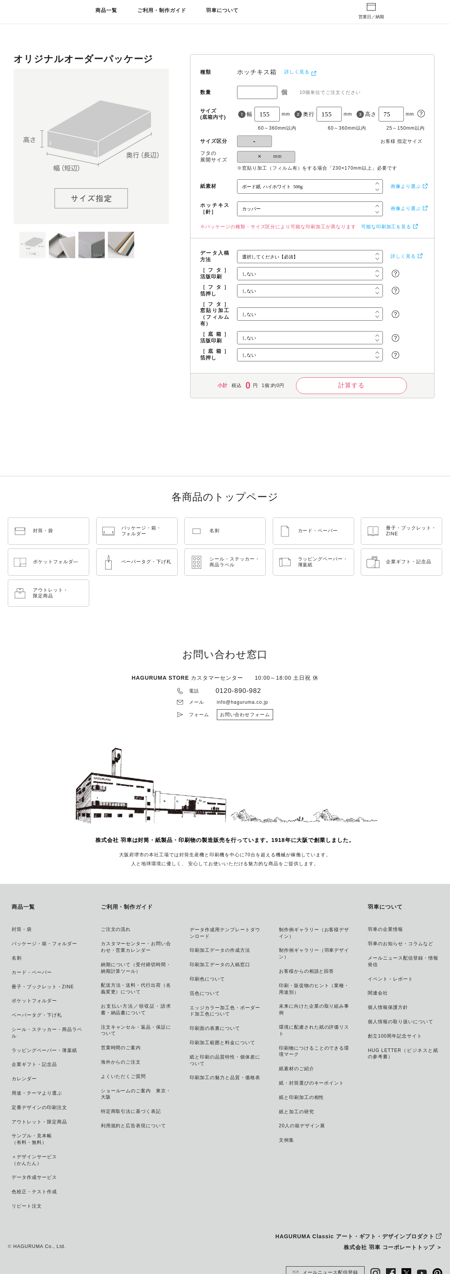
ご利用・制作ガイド (161, 10)
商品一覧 (106, 10)
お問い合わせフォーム (245, 714)
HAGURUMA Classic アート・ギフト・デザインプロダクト (354, 1236)
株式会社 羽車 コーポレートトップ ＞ (393, 1247)
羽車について (222, 10)
